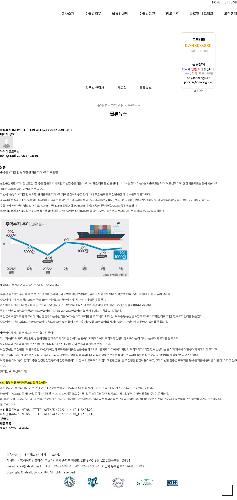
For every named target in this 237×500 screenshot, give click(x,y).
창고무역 (172, 13)
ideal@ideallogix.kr (30, 466)
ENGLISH (231, 2)
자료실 (121, 87)
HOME (216, 2)
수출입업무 (93, 13)
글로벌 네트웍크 (201, 13)
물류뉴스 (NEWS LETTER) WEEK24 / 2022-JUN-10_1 (44, 414)
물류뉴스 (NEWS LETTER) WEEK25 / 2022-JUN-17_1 (44, 409)
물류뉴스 (146, 87)
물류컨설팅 (120, 13)
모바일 (56, 454)
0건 (2, 155)
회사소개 (67, 13)
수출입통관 (147, 13)
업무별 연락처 (94, 87)
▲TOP (198, 90)
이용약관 (12, 454)
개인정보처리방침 (35, 454)
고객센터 (230, 13)
